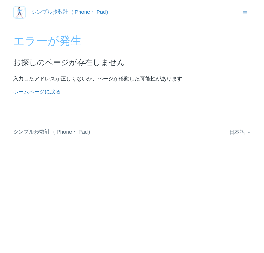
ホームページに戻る (37, 92)
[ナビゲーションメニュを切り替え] (245, 12)
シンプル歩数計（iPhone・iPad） (53, 132)
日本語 (240, 132)
